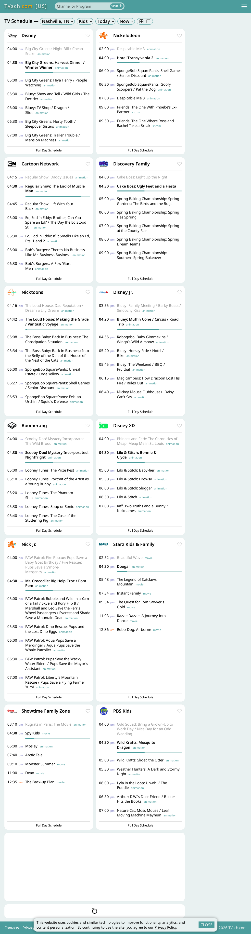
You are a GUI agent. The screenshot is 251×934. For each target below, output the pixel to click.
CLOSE (207, 924)
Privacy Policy (165, 927)
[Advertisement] (94, 867)
